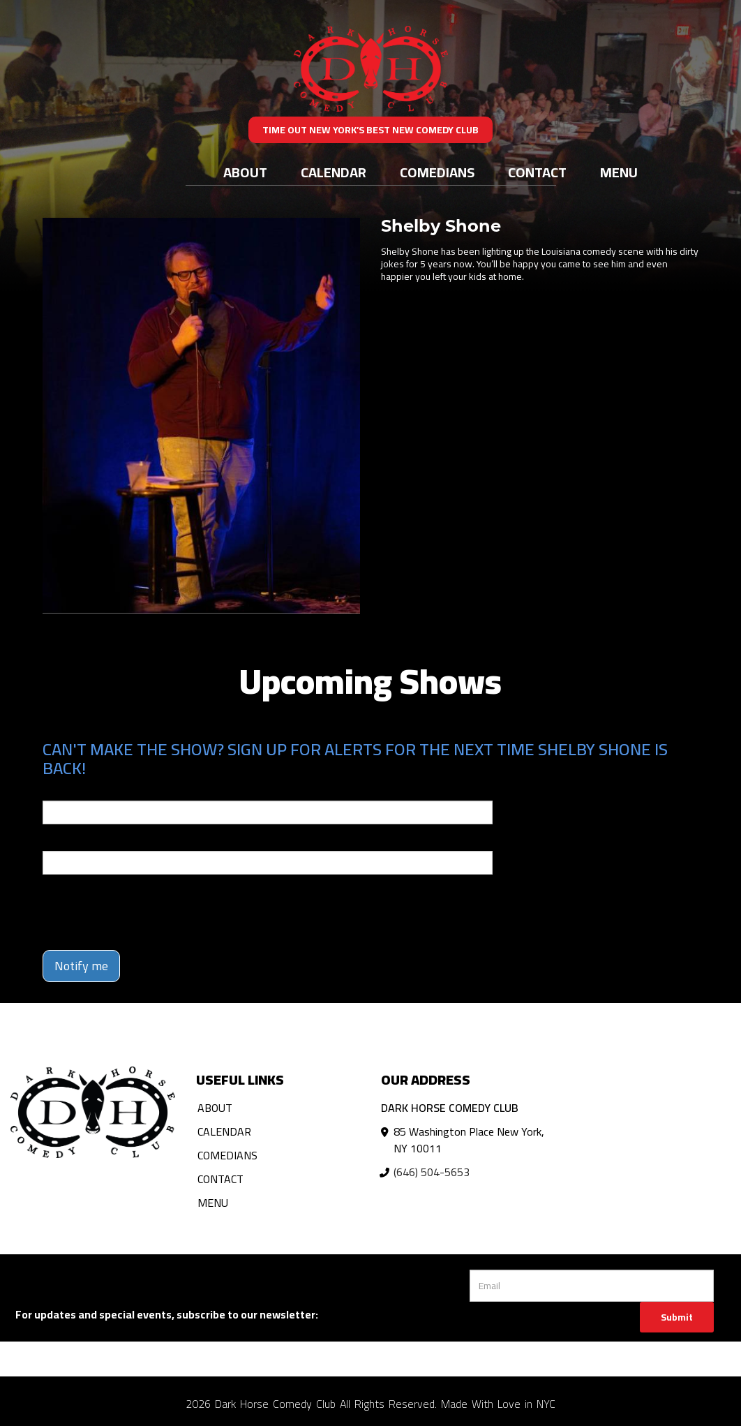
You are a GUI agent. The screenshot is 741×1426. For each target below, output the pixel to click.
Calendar (333, 172)
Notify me (81, 965)
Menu (619, 172)
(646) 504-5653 (432, 1171)
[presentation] (149, 912)
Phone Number (76, 841)
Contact (537, 172)
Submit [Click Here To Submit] (677, 1317)
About (245, 172)
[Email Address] (591, 1286)
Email (55, 791)
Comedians (437, 172)
